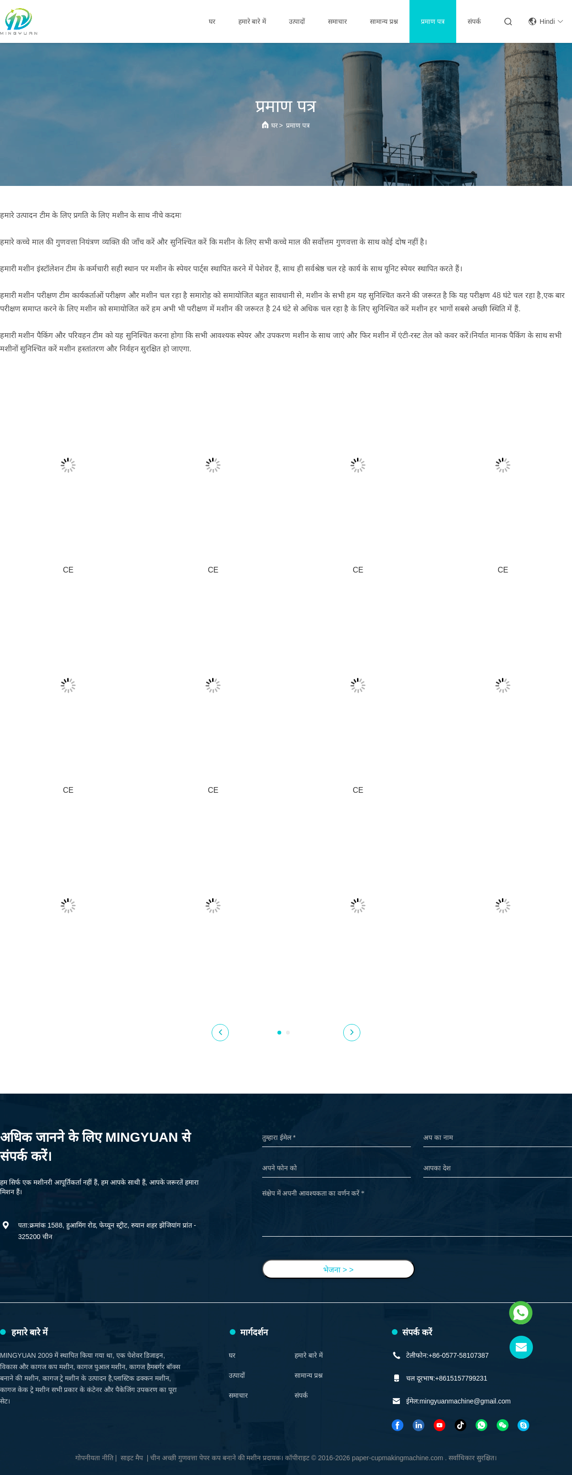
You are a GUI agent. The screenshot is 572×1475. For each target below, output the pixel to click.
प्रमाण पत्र (433, 21)
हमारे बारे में (252, 21)
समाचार (337, 21)
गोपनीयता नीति (94, 1458)
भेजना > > (338, 1270)
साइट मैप (132, 1458)
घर (212, 21)
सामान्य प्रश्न (384, 21)
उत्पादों (297, 21)
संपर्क (474, 21)
